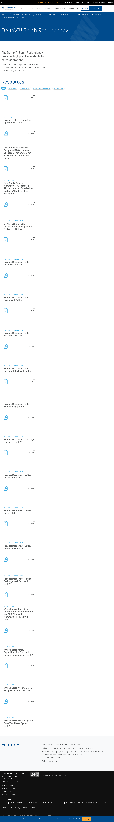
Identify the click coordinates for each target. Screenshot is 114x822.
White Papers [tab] (58, 88)
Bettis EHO (59, 803)
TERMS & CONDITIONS (9, 815)
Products (4, 15)
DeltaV (4, 803)
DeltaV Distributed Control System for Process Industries (80, 15)
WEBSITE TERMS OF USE (25, 815)
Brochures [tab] (12, 88)
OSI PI (104, 803)
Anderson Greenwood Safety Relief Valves (82, 803)
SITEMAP (48, 815)
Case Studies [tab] (24, 88)
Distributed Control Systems (45, 15)
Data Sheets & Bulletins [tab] (41, 88)
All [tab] (3, 88)
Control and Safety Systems (22, 15)
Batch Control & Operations (14, 17)
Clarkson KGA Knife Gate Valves (39, 803)
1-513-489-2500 (8, 788)
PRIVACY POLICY (39, 815)
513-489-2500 (12, 782)
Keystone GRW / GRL (17, 803)
